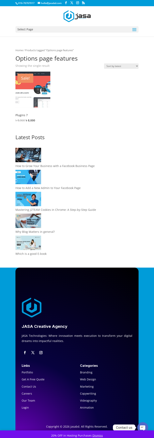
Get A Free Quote (33, 379)
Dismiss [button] (97, 435)
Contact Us (29, 386)
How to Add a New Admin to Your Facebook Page (48, 188)
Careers (27, 393)
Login (25, 407)
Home (19, 50)
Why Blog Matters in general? (35, 232)
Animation (87, 407)
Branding (86, 372)
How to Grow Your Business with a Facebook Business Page (55, 166)
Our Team (28, 400)
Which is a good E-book (31, 254)
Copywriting (88, 393)
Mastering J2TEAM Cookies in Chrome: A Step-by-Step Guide (55, 210)
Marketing (87, 386)
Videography (88, 400)
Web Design (88, 379)
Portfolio (27, 372)
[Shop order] (121, 66)
